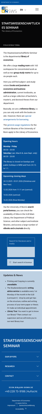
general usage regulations (18, 125)
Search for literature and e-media (20, 242)
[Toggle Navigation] (37, 9)
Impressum (11, 405)
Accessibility (21, 409)
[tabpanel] (21, 31)
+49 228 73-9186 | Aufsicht (21, 391)
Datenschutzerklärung (27, 405)
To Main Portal (21, 403)
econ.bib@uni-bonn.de (21, 387)
